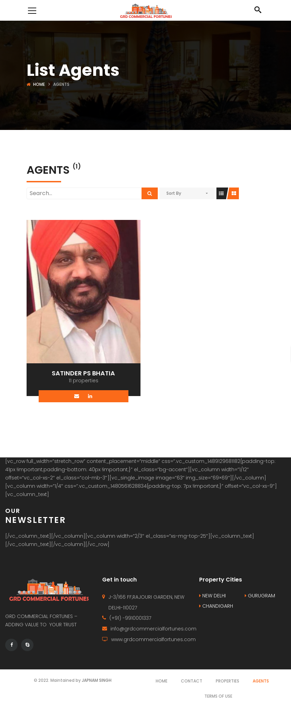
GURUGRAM (260, 595)
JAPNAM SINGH (96, 680)
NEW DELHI (212, 595)
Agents (261, 681)
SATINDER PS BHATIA (83, 373)
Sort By (173, 193)
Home (39, 84)
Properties (227, 681)
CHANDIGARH (216, 606)
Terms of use (218, 696)
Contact (191, 681)
